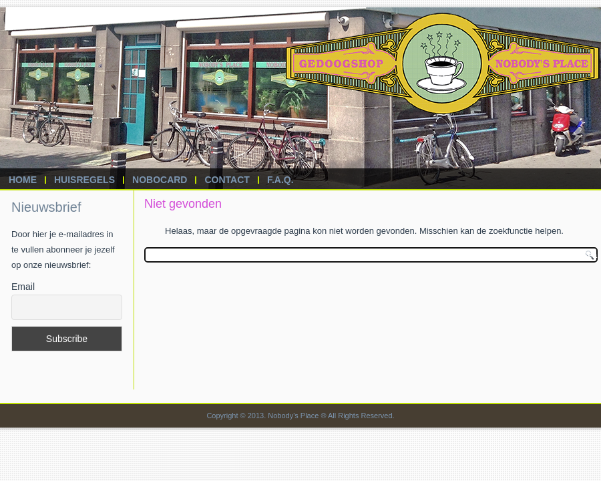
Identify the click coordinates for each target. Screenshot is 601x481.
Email (23, 286)
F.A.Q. (280, 179)
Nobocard (159, 179)
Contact (226, 179)
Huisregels (84, 179)
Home (23, 179)
